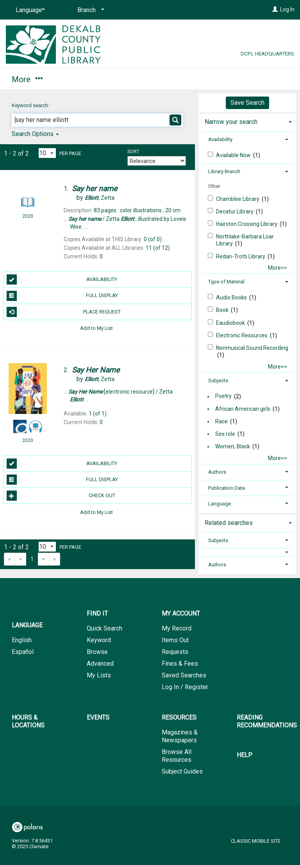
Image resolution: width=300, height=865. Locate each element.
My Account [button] (88, 78)
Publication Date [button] (226, 488)
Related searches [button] (229, 523)
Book (223, 310)
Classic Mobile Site (255, 841)
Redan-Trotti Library (241, 256)
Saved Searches (184, 675)
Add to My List (96, 328)
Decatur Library (235, 211)
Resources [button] (179, 717)
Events (98, 717)
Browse (97, 651)
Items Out (175, 640)
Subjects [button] (218, 380)
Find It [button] (26, 78)
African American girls (242, 409)
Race (221, 421)
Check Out (61, 496)
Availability (62, 279)
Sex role (225, 434)
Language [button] (219, 504)
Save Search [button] (247, 102)
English (22, 640)
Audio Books (232, 297)
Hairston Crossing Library (247, 224)
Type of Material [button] (226, 282)
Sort (133, 151)
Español (23, 651)
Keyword (99, 640)
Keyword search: (31, 105)
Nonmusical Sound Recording (252, 348)
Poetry (223, 396)
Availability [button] (220, 139)
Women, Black (232, 446)
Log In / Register (185, 687)
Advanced (100, 663)
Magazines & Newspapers (180, 736)
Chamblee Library (238, 199)
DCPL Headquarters (267, 53)
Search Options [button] (35, 134)
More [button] (240, 79)
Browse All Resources (176, 755)
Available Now (234, 155)
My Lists (99, 675)
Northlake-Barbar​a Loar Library (245, 240)
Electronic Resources (242, 335)
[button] (247, 552)
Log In (287, 9)
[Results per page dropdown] (47, 153)
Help (244, 755)
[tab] (247, 121)
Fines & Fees (180, 663)
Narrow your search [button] (231, 121)
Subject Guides (182, 771)
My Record (176, 628)
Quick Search (104, 628)
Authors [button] (217, 472)
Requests (175, 651)
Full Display (62, 296)
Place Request (64, 312)
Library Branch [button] (224, 171)
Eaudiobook (231, 323)
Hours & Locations (169, 78)
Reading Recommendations (267, 721)
